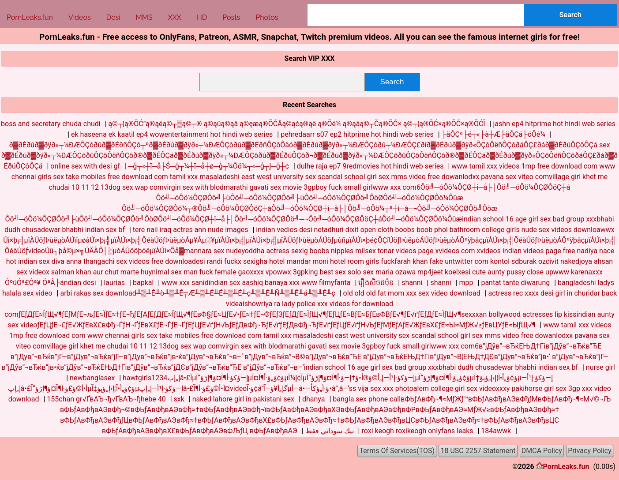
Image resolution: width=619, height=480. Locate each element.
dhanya (313, 399)
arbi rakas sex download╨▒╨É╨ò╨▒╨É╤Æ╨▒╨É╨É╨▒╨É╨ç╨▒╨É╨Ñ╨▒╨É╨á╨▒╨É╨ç (197, 293)
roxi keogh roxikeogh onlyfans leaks (417, 431)
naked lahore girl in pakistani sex (243, 399)
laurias (114, 282)
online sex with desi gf (85, 166)
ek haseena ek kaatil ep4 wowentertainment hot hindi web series (172, 134)
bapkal (143, 282)
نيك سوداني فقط (329, 431)
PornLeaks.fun (566, 466)
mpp (466, 282)
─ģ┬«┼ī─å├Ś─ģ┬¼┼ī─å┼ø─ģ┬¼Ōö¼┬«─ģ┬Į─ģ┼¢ (208, 166)
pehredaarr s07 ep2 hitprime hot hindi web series (357, 134)
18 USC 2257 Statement (478, 450)
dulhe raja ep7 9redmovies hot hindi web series (370, 166)
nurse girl (600, 367)
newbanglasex (92, 378)
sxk (179, 399)
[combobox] (416, 15)
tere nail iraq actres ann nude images (190, 229)
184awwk (496, 431)
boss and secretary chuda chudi (51, 124)
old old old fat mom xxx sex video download (411, 293)
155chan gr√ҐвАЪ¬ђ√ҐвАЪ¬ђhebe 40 (106, 399)
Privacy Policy (589, 450)
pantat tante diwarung (515, 282)
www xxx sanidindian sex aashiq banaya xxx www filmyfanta (255, 282)
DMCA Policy (541, 450)
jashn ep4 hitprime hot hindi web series (554, 124)
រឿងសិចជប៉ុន (376, 282)
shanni (411, 282)
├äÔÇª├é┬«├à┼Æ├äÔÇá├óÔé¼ (493, 134)
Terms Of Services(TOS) (397, 450)
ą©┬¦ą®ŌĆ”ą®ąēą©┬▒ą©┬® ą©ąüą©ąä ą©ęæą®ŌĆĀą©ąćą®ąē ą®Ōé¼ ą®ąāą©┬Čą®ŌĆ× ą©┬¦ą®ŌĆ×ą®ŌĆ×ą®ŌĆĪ (297, 124)
